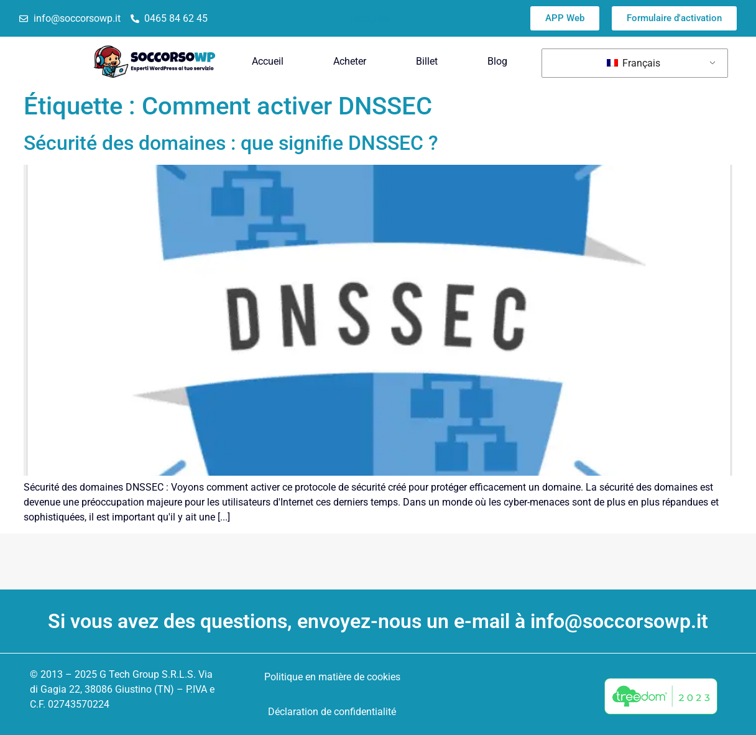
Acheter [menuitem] (349, 61)
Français (633, 63)
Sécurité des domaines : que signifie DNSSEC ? (231, 143)
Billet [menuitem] (427, 61)
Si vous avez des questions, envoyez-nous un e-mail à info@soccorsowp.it (378, 621)
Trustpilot (369, 18)
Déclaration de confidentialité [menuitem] (332, 712)
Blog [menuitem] (497, 61)
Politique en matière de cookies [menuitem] (332, 677)
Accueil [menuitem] (268, 61)
